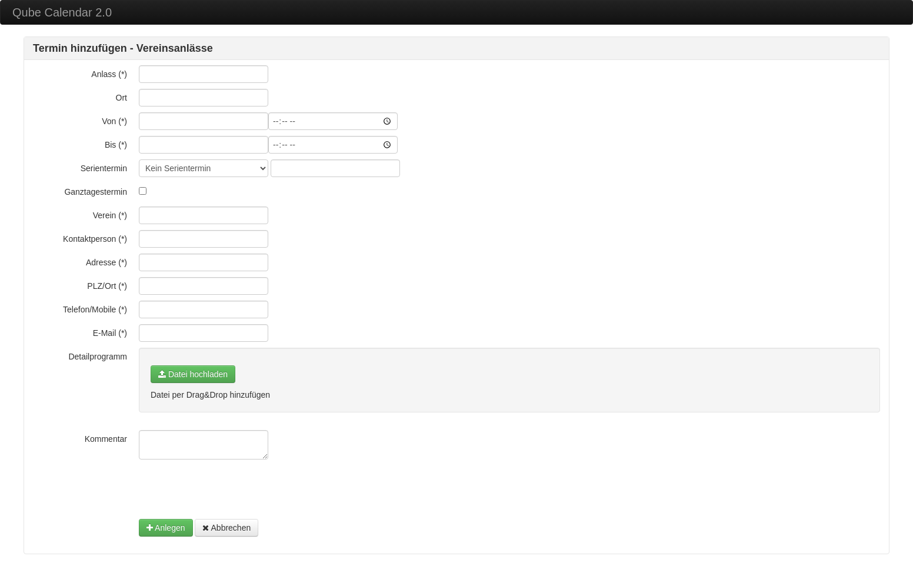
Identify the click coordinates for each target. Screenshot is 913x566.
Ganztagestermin (95, 192)
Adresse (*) (106, 262)
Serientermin (104, 168)
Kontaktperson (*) (95, 239)
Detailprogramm (97, 356)
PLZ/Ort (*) (107, 286)
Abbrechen (226, 527)
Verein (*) (110, 215)
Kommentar (106, 439)
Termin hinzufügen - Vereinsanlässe (123, 48)
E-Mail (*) (110, 333)
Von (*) (114, 121)
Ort (121, 97)
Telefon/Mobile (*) (95, 309)
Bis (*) (116, 144)
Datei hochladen (193, 374)
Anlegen (165, 527)
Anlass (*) (109, 74)
